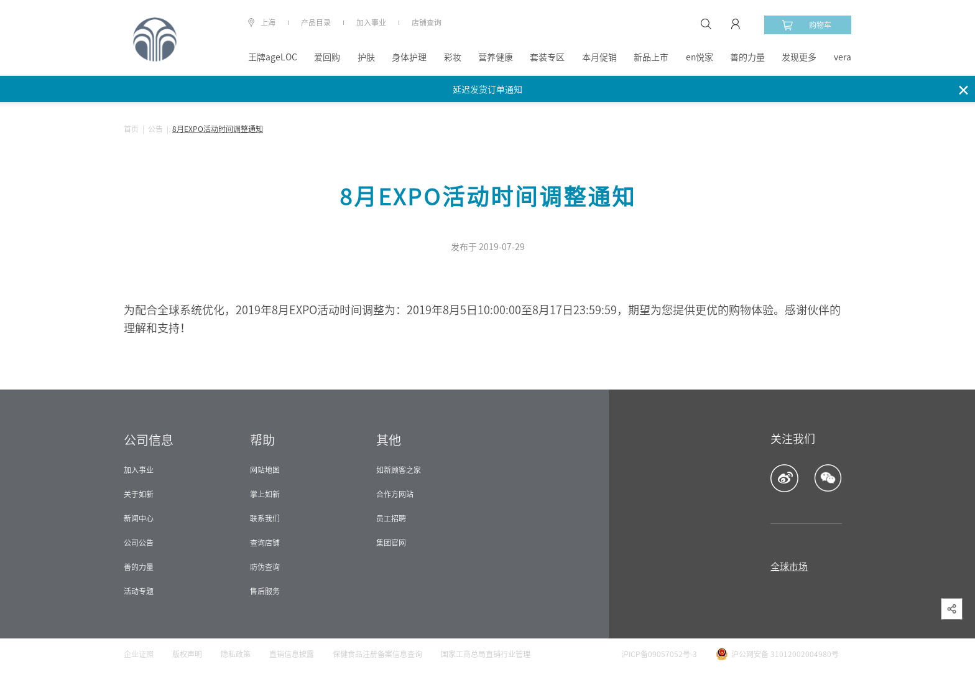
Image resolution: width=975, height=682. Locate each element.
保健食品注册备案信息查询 (377, 654)
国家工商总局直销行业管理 (485, 654)
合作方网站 (395, 494)
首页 (131, 129)
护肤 (366, 57)
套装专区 (547, 57)
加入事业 (371, 22)
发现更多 (799, 57)
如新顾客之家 (398, 470)
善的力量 (747, 57)
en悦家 (699, 57)
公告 (155, 129)
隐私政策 (236, 654)
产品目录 (316, 22)
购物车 (806, 24)
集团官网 (391, 542)
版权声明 (187, 654)
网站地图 (265, 470)
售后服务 (265, 591)
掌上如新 (265, 494)
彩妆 (452, 57)
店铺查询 (426, 22)
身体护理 (409, 57)
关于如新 (139, 494)
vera (842, 57)
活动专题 (139, 591)
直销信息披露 (291, 654)
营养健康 (495, 57)
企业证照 (139, 654)
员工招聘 (391, 518)
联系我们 (265, 518)
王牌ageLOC (272, 57)
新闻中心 (139, 518)
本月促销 (599, 57)
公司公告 (139, 542)
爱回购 (327, 57)
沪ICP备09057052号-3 (659, 654)
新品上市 (651, 57)
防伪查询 (265, 567)
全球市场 (789, 566)
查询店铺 (265, 542)
